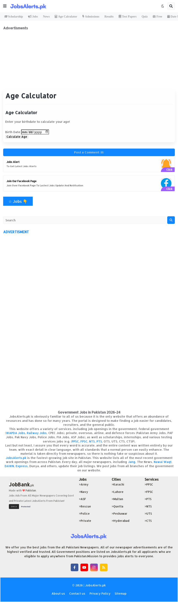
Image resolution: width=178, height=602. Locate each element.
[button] (5, 6)
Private (85, 520)
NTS (92, 441)
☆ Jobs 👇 (17, 201)
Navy (83, 492)
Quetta (117, 506)
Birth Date (12, 132)
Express (22, 466)
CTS (148, 520)
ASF (82, 499)
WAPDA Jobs (15, 433)
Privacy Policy (100, 593)
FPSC (83, 441)
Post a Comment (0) (89, 152)
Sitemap (120, 593)
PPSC (75, 441)
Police (84, 513)
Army (83, 484)
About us (58, 593)
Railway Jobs (37, 433)
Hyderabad (120, 520)
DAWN (9, 466)
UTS (148, 513)
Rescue (85, 506)
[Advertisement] (89, 59)
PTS (99, 441)
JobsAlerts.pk (16, 458)
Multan (117, 499)
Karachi (118, 484)
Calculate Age (17, 136)
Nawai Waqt (162, 462)
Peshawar (119, 513)
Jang (131, 462)
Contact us (77, 593)
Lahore (118, 492)
